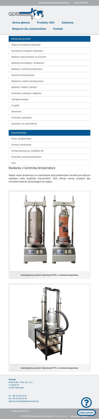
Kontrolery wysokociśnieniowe (26, 157)
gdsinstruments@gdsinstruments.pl (54, 3)
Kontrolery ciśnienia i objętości (26, 93)
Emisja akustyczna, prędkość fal (27, 151)
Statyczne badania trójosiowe (26, 44)
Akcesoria (16, 111)
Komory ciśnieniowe (21, 144)
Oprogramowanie (20, 99)
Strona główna (21, 22)
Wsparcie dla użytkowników (29, 28)
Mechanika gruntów (21, 39)
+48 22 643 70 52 (81, 3)
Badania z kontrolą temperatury (27, 69)
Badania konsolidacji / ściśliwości (27, 63)
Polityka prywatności (20, 411)
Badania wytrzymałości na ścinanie (28, 57)
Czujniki (15, 105)
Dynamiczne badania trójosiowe (27, 51)
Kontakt (58, 28)
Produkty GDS (45, 22)
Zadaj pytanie (86, 412)
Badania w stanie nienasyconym (27, 81)
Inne (13, 163)
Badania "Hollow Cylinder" (24, 87)
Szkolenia (68, 22)
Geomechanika (18, 132)
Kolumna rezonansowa (22, 75)
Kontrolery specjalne (21, 117)
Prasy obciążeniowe (21, 138)
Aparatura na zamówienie (24, 123)
